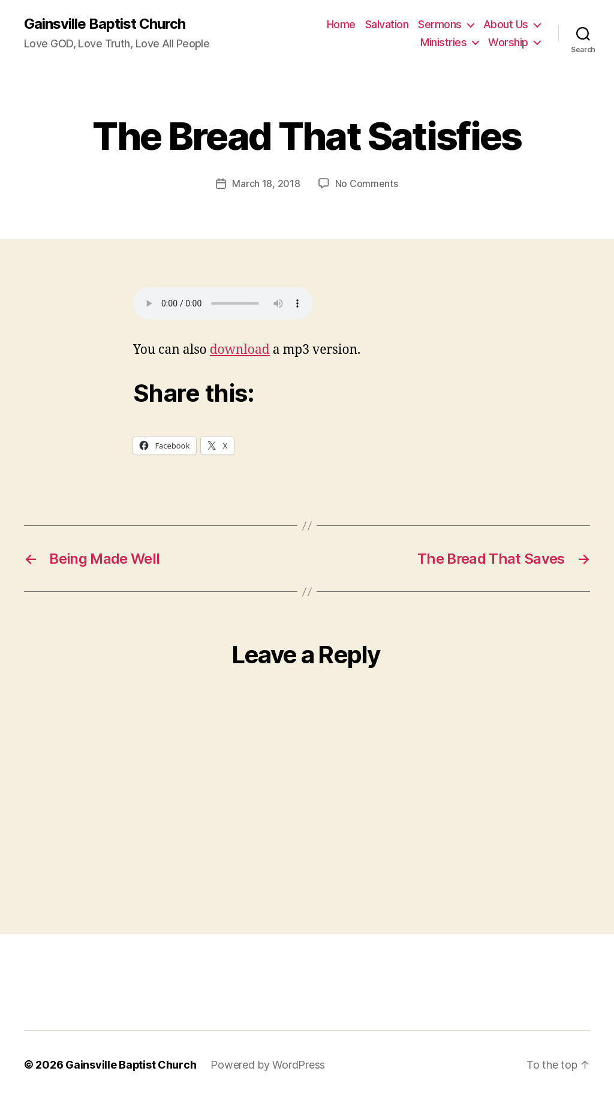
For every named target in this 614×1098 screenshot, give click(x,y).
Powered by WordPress (268, 1064)
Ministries (443, 42)
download (240, 349)
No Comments (366, 183)
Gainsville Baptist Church (104, 24)
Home (341, 24)
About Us (505, 24)
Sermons (440, 24)
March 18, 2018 (266, 183)
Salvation (387, 24)
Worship (508, 42)
